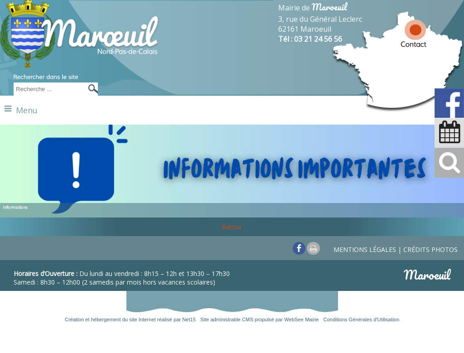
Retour (232, 226)
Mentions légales (365, 249)
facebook (299, 248)
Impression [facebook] (313, 248)
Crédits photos (430, 249)
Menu (27, 110)
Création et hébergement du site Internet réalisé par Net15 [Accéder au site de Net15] (130, 319)
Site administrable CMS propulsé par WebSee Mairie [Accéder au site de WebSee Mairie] (259, 319)
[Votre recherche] (48, 89)
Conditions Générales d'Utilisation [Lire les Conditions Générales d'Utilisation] (362, 319)
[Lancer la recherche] (91, 89)
